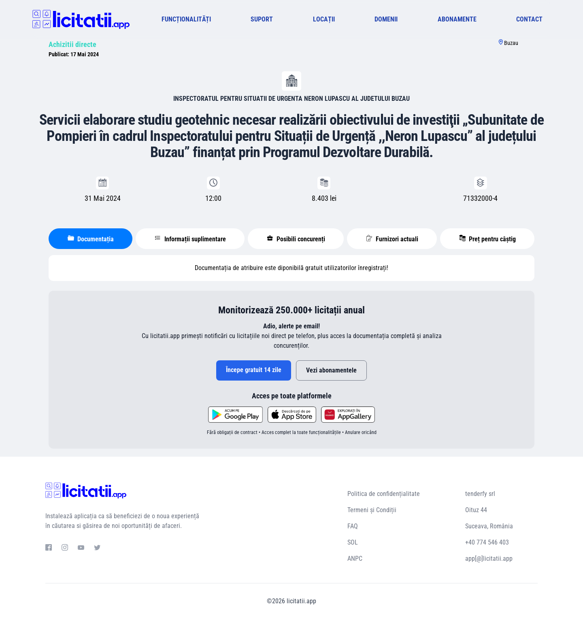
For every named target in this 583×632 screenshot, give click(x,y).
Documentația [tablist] (91, 239)
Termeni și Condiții (371, 510)
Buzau (511, 43)
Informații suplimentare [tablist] (190, 239)
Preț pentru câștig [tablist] (487, 239)
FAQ (352, 526)
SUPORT (262, 19)
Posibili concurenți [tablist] (296, 239)
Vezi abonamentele (331, 370)
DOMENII (386, 19)
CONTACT (529, 19)
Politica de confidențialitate (383, 494)
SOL (352, 542)
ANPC (354, 558)
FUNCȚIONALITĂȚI (186, 19)
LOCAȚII (324, 19)
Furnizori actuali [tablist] (392, 239)
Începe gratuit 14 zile (253, 370)
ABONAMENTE (457, 19)
